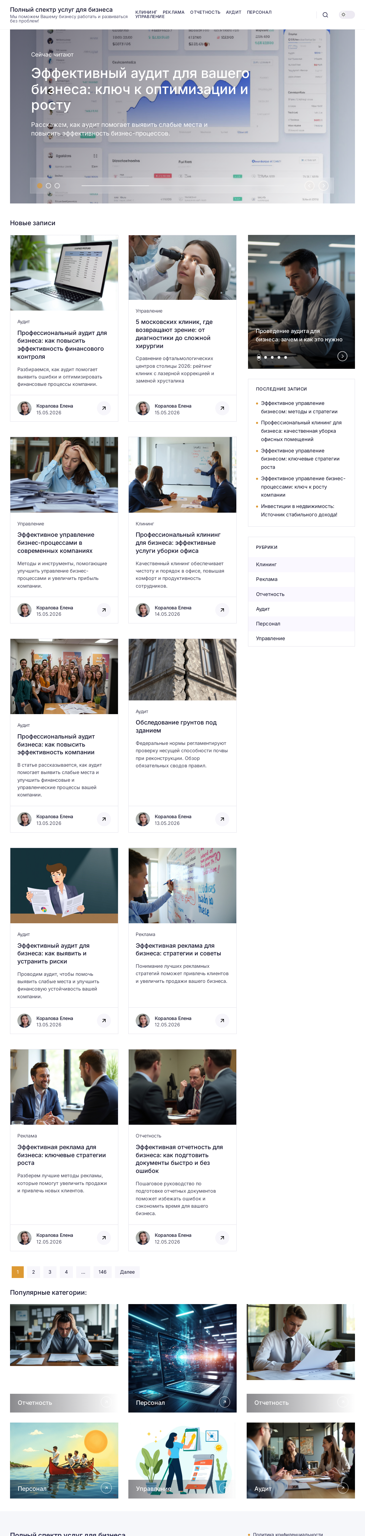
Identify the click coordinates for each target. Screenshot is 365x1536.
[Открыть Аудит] (301, 1461)
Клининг (145, 523)
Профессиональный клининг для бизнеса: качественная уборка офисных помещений (301, 430)
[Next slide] (324, 186)
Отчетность (148, 1135)
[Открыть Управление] (182, 1461)
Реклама (145, 934)
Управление (149, 311)
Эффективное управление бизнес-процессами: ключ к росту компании (303, 486)
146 (103, 1272)
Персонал (268, 623)
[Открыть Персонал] (182, 1358)
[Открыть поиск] (325, 14)
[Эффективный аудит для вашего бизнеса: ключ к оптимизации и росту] (182, 116)
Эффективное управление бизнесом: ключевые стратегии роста (300, 459)
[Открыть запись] (64, 328)
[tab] (39, 185)
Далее (127, 1272)
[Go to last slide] (310, 186)
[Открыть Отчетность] (64, 1358)
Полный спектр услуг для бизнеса (61, 9)
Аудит (23, 321)
